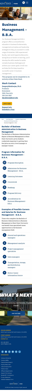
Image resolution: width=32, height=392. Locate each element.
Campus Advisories (6, 358)
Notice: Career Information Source (15, 274)
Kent (3, 119)
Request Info (7, 107)
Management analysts (16, 243)
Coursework (12, 182)
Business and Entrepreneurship (10, 121)
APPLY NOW (7, 104)
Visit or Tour (16, 313)
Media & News (4, 369)
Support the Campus (6, 373)
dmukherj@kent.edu (10, 98)
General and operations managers (16, 236)
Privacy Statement (5, 377)
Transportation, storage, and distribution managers (17, 264)
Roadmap (11, 188)
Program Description (15, 163)
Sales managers (14, 257)
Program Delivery (14, 193)
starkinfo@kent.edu (6, 343)
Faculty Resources (5, 364)
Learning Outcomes (15, 176)
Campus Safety (5, 360)
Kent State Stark (9, 119)
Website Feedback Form (7, 379)
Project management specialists (16, 250)
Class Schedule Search (7, 362)
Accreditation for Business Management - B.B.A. (17, 201)
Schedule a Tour (8, 109)
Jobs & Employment (6, 366)
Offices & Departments (6, 371)
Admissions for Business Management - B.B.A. (17, 169)
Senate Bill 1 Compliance (7, 375)
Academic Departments (21, 119)
